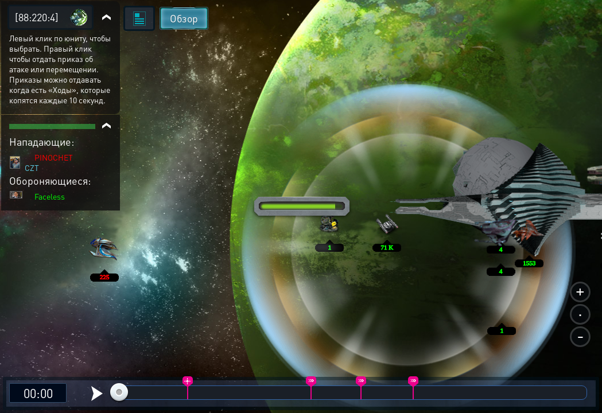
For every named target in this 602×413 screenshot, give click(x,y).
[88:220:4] (37, 17)
